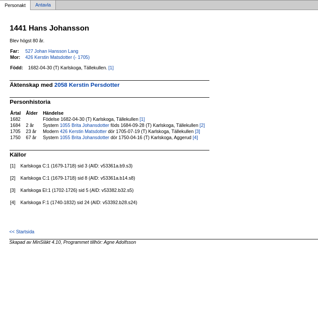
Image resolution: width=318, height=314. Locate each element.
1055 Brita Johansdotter (84, 125)
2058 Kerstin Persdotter (87, 85)
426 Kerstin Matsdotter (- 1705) (57, 57)
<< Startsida (21, 231)
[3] (197, 131)
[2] (202, 125)
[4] (195, 137)
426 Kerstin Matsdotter (83, 131)
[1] (111, 67)
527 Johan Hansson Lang (51, 51)
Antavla (43, 5)
